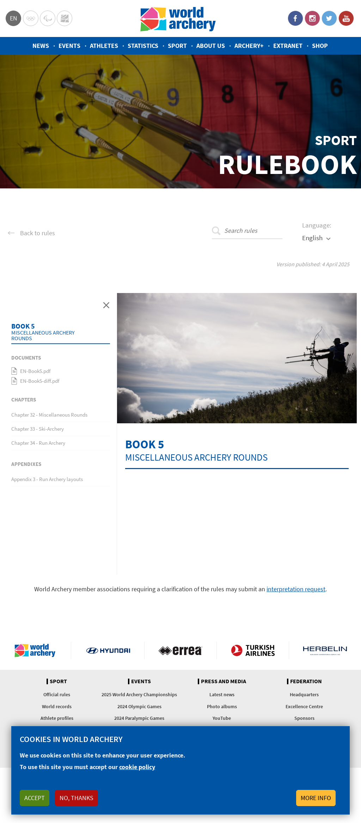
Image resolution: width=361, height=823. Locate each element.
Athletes (104, 46)
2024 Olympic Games (139, 706)
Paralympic (47, 18)
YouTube (346, 18)
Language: (316, 225)
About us (210, 46)
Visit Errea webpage (180, 650)
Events (69, 46)
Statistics (143, 46)
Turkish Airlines (253, 650)
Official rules (56, 694)
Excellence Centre (304, 706)
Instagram (312, 18)
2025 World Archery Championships (139, 694)
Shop (320, 46)
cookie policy (137, 767)
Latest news (221, 694)
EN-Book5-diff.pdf (39, 381)
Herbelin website (325, 650)
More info (316, 798)
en (13, 18)
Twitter (329, 18)
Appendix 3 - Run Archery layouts (47, 479)
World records (57, 706)
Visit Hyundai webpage (108, 650)
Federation (306, 681)
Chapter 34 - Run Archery (38, 442)
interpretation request (296, 589)
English (312, 237)
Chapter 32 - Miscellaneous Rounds (49, 414)
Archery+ (249, 46)
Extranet (287, 46)
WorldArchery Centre (64, 18)
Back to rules (37, 233)
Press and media (223, 681)
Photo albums (222, 706)
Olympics (30, 18)
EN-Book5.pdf (35, 371)
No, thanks (76, 798)
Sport (177, 46)
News (40, 46)
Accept (34, 798)
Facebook (295, 18)
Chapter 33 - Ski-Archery (37, 428)
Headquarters (304, 694)
